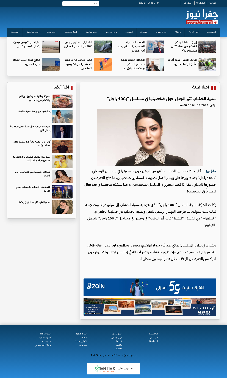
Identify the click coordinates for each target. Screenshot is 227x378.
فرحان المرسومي (43, 345)
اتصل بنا (200, 3)
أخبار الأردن (194, 32)
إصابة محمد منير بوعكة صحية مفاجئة (34, 111)
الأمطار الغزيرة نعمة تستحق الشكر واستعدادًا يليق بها (133, 64)
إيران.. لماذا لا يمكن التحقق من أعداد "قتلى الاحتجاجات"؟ (184, 47)
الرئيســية (153, 334)
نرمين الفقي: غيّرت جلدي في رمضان (34, 202)
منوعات (14, 32)
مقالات (143, 32)
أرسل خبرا (188, 3)
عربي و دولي (111, 32)
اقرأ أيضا (61, 88)
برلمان (178, 32)
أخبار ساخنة (91, 32)
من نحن (212, 3)
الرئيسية (211, 32)
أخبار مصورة (71, 32)
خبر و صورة (161, 32)
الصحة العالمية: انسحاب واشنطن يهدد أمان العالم (131, 47)
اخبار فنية (200, 88)
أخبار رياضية (32, 32)
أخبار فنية (51, 32)
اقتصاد (129, 32)
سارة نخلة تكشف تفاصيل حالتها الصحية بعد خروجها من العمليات (31, 158)
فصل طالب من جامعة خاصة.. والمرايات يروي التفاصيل (78, 64)
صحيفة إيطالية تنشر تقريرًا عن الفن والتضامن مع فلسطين (34, 98)
